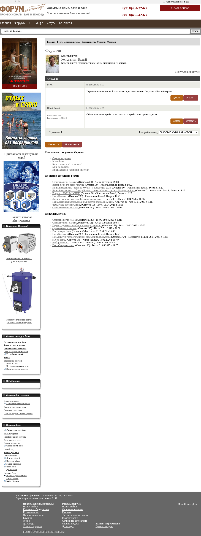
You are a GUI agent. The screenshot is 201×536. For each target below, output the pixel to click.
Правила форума (104, 526)
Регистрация (172, 1)
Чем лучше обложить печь (66, 204)
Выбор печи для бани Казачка (68, 185)
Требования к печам (13, 361)
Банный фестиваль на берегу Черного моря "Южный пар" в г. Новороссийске (93, 190)
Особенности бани (14, 446)
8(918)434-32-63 (135, 8)
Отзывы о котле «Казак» (65, 207)
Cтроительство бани (16, 430)
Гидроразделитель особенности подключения (76, 225)
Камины (27, 518)
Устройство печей (14, 354)
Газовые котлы (31, 512)
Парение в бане (13, 461)
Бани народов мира (12, 440)
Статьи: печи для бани (18, 336)
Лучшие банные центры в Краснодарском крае (77, 199)
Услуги (51, 23)
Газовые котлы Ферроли (93, 42)
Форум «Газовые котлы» (68, 42)
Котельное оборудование (36, 509)
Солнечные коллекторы (74, 520)
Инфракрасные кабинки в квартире (70, 169)
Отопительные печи (33, 515)
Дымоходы (28, 523)
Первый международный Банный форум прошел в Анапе (82, 202)
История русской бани (16, 475)
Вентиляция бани (61, 231)
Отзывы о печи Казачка (64, 182)
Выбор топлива (60, 242)
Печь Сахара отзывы (63, 245)
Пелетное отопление (13, 410)
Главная (5, 23)
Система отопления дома (15, 407)
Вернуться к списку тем (187, 72)
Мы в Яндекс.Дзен (187, 504)
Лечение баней (13, 458)
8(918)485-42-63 (135, 15)
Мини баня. (58, 161)
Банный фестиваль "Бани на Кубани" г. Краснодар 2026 (81, 187)
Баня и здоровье (11, 433)
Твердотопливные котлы (75, 515)
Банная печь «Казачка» (15, 348)
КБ (30, 23)
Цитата (176, 97)
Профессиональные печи (17, 366)
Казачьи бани (12, 478)
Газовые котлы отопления (18, 403)
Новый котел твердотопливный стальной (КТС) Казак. (81, 237)
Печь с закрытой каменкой (16, 351)
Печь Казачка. (59, 196)
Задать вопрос (180, 8)
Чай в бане (11, 466)
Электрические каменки (17, 369)
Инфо (39, 23)
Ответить (191, 97)
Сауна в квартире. (61, 158)
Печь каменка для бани (15, 342)
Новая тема (72, 144)
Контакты (65, 23)
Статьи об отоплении (17, 395)
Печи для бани (30, 506)
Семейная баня (10, 455)
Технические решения (14, 345)
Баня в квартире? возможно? (67, 164)
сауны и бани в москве (64, 228)
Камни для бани (11, 452)
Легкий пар (9, 449)
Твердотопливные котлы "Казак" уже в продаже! (19, 321)
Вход (186, 1)
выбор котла (58, 239)
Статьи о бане (13, 425)
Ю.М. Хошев (12, 481)
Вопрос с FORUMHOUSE (66, 193)
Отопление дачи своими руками (18, 413)
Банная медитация (12, 443)
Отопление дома (11, 401)
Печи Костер (12, 363)
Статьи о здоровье (32, 526)
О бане (26, 520)
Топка (7, 357)
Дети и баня (11, 469)
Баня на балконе (60, 167)
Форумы (19, 23)
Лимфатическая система (15, 437)
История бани (10, 473)
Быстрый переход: (149, 132)
